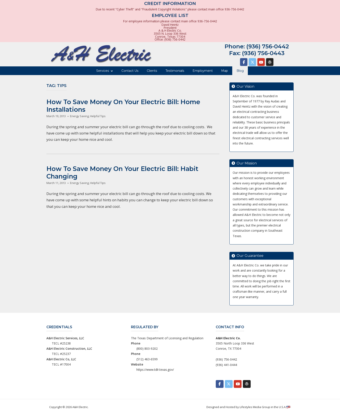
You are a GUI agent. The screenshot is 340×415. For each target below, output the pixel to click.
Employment (203, 71)
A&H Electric (80, 407)
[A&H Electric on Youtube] (261, 62)
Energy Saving (79, 116)
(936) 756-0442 (267, 46)
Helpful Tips (98, 116)
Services (102, 71)
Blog (240, 71)
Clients (152, 71)
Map (224, 71)
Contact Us (129, 71)
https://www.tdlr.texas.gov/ (155, 369)
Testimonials (174, 71)
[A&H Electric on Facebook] (243, 62)
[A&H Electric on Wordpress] (269, 62)
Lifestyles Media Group (255, 407)
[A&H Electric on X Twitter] (252, 62)
